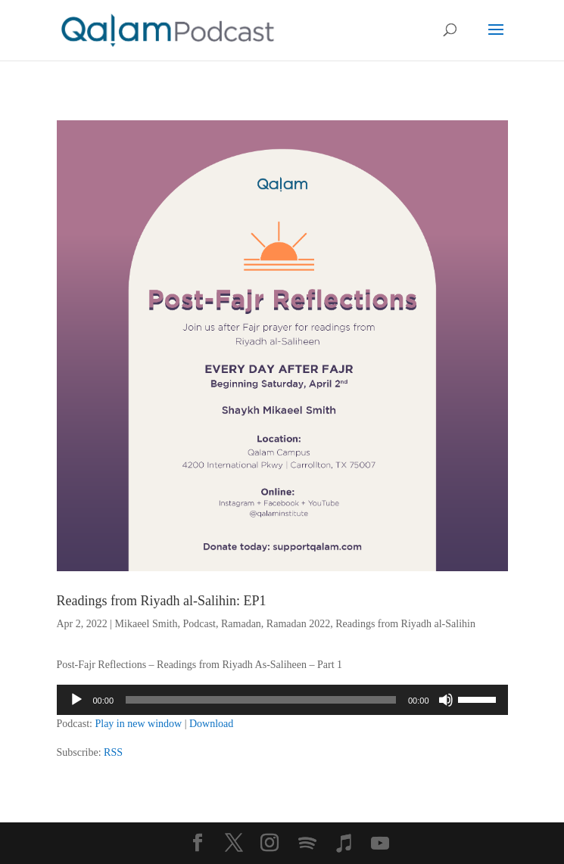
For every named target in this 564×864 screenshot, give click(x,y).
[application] (282, 700)
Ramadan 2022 (298, 623)
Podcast (199, 623)
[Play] (76, 699)
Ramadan (241, 623)
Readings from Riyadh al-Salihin (405, 623)
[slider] (261, 700)
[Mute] (445, 699)
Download (211, 723)
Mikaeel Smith (146, 623)
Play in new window (138, 723)
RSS (113, 752)
